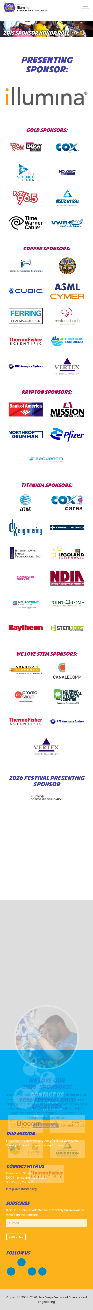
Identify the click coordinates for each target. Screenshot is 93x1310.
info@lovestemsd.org (21, 1189)
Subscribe (16, 1237)
